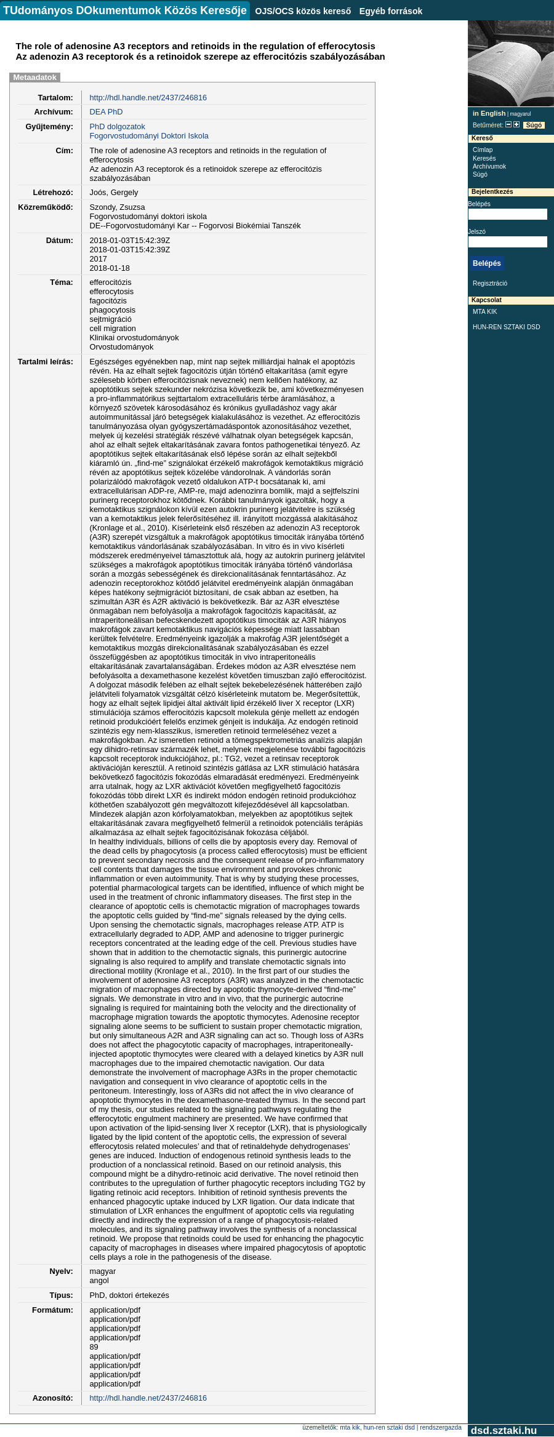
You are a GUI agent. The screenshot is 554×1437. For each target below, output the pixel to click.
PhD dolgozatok (117, 126)
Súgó (534, 125)
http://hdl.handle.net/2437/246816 (148, 97)
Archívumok (489, 166)
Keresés (484, 158)
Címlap (482, 149)
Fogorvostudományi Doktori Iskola (148, 135)
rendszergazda (441, 1427)
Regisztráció (490, 283)
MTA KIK (485, 311)
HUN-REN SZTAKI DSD (506, 327)
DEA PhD (105, 111)
